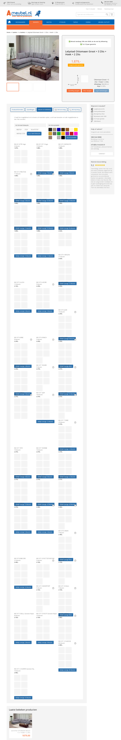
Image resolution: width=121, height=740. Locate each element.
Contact (102, 154)
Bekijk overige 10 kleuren (45, 588)
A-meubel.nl (28, 727)
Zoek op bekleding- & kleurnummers (64, 720)
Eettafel (32, 700)
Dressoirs (32, 696)
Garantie (55, 701)
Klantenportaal (108, 9)
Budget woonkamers (36, 692)
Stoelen (62, 22)
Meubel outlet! (104, 22)
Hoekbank (33, 694)
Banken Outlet (34, 703)
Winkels (99, 9)
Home (8, 32)
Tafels (75, 22)
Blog (54, 718)
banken (14, 32)
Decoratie (33, 705)
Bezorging (56, 700)
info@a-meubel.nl (98, 145)
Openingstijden (57, 698)
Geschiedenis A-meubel (60, 709)
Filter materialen (22, 125)
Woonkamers (20, 22)
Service (55, 705)
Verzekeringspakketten (60, 707)
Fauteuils (9, 701)
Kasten (49, 22)
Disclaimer (22, 729)
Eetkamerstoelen (35, 698)
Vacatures (56, 717)
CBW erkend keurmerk (59, 703)
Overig (88, 22)
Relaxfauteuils (34, 701)
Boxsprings (10, 705)
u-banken (21, 32)
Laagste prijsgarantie (59, 696)
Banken (36, 22)
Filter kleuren (54, 125)
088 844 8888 (96, 137)
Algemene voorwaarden (60, 711)
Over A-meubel (90, 9)
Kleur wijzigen (87, 91)
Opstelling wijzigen (74, 91)
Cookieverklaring (58, 713)
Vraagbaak (56, 715)
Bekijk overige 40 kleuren (23, 588)
